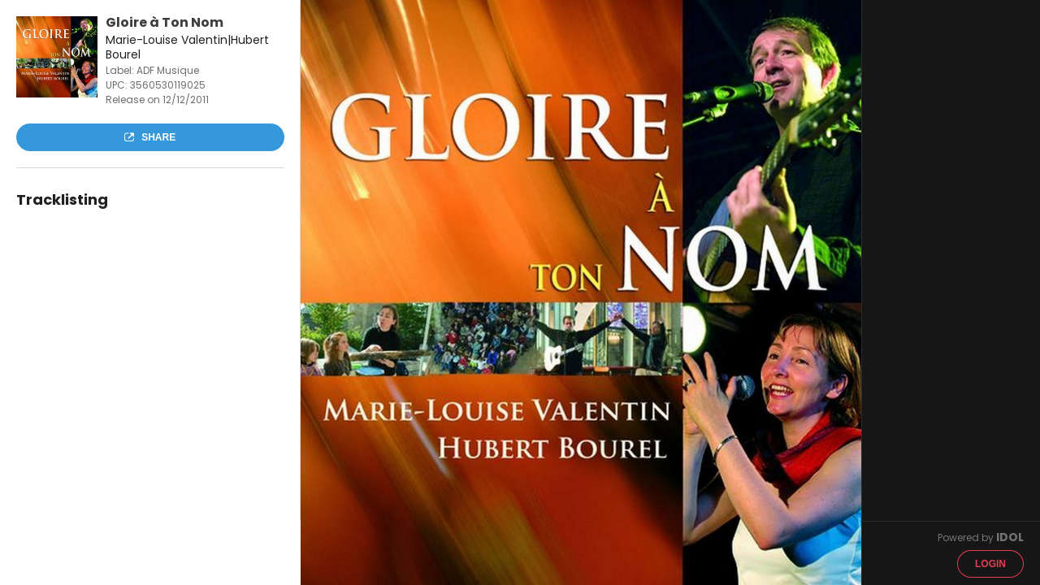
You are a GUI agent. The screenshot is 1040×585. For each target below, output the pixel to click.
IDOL (1010, 537)
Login (990, 564)
